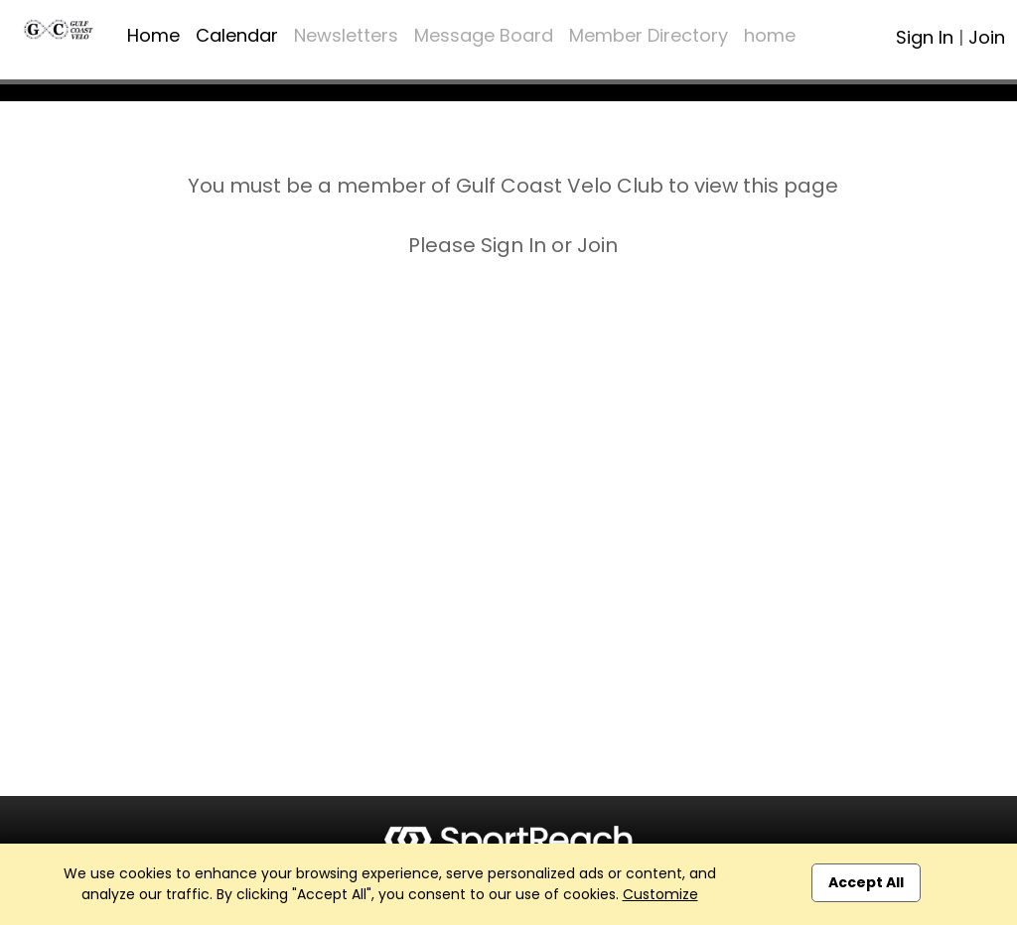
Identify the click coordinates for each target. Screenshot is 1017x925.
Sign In (924, 37)
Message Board (483, 35)
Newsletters (346, 35)
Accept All (866, 882)
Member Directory (648, 35)
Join (986, 37)
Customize (660, 894)
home (770, 35)
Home (153, 35)
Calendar (237, 35)
